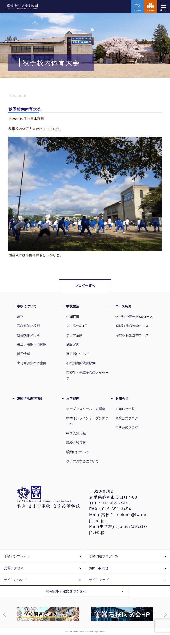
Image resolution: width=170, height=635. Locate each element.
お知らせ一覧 (125, 409)
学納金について (77, 452)
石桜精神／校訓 (28, 326)
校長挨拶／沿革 (28, 335)
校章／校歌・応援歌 (31, 344)
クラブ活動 (74, 335)
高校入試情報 (76, 442)
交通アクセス (13, 568)
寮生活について (77, 354)
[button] (4, 614)
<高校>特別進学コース (132, 335)
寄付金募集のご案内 (31, 363)
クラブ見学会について (82, 461)
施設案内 (72, 344)
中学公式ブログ (126, 427)
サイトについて (15, 580)
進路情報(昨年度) (29, 398)
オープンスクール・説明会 (86, 409)
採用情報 (23, 354)
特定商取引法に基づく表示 (66, 591)
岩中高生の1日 (77, 326)
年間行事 (72, 316)
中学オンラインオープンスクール (87, 421)
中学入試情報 (76, 433)
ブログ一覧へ (85, 285)
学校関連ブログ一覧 (104, 556)
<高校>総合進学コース (132, 326)
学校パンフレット (17, 556)
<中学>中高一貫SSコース (134, 316)
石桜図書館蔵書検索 (81, 363)
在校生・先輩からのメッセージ (87, 375)
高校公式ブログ (126, 418)
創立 (20, 316)
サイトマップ (99, 580)
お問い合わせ (99, 568)
